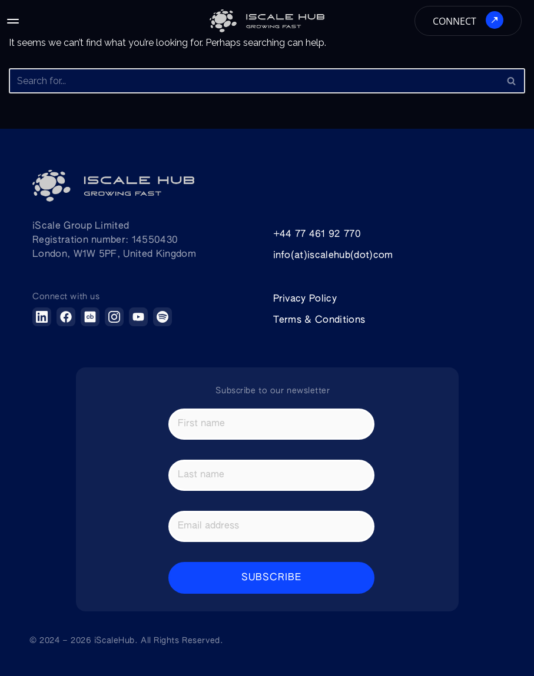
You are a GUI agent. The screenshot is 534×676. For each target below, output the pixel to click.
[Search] (254, 80)
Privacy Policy (305, 299)
